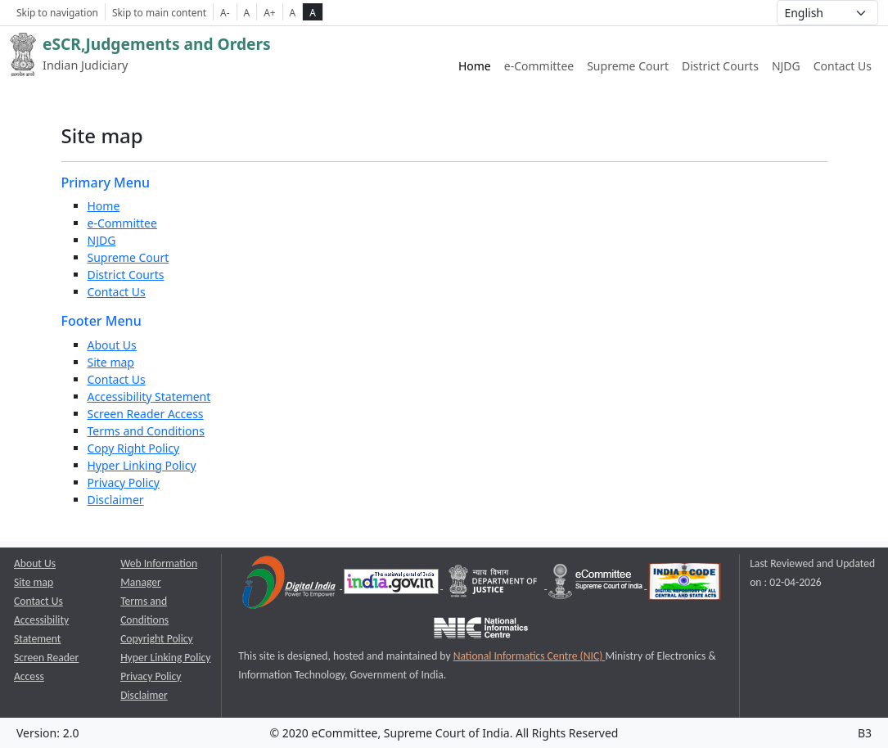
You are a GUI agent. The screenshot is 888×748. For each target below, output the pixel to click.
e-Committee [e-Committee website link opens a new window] (539, 66)
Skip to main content (159, 12)
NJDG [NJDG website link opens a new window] (786, 66)
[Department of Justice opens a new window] (495, 585)
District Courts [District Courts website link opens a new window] (720, 66)
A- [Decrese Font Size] (224, 12)
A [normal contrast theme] (293, 12)
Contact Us (843, 66)
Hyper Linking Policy (142, 465)
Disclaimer (116, 499)
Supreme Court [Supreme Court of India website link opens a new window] (628, 66)
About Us (112, 345)
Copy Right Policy (134, 448)
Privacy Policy (124, 482)
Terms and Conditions (146, 431)
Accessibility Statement (149, 396)
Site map (111, 362)
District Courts (126, 274)
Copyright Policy (156, 639)
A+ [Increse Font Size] (269, 12)
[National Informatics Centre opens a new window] (481, 631)
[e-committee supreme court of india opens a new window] (597, 585)
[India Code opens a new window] (685, 585)
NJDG (102, 240)
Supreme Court (128, 257)
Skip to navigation (57, 12)
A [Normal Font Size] (247, 12)
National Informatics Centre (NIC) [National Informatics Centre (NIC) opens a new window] (529, 656)
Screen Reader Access (146, 413)
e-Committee (122, 223)
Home (474, 66)
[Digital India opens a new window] (290, 585)
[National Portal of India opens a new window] (392, 585)
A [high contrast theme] (312, 12)
